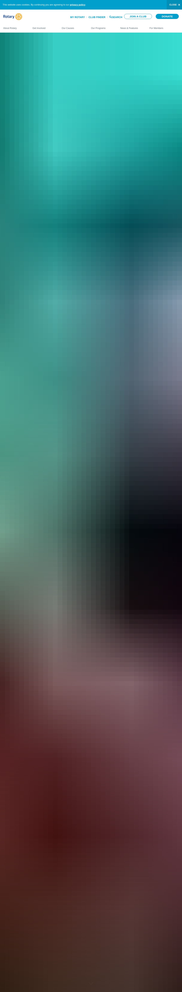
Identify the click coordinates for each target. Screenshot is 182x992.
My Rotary (77, 17)
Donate (167, 16)
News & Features (131, 26)
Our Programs (102, 26)
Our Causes (73, 26)
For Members (164, 26)
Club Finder (97, 17)
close (173, 5)
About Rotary (14, 26)
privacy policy (77, 4)
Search (117, 17)
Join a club (138, 16)
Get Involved (44, 26)
